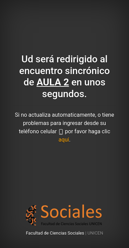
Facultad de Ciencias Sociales (55, 233)
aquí (63, 139)
